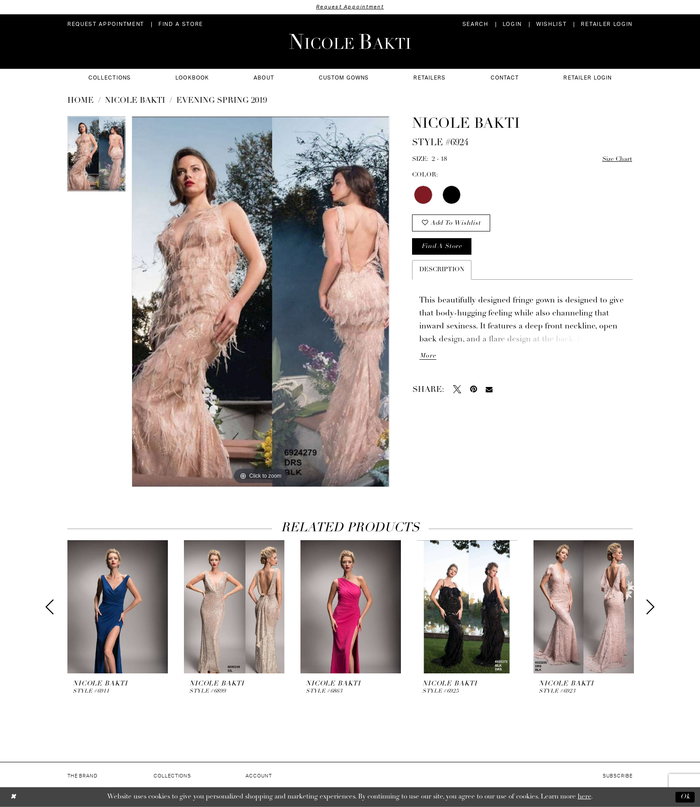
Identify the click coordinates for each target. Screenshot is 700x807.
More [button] (428, 356)
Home (80, 101)
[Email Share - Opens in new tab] (489, 389)
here (584, 797)
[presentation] (117, 607)
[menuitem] (105, 24)
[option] (96, 157)
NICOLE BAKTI (135, 101)
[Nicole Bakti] (350, 41)
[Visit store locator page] (180, 24)
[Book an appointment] (105, 24)
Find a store (441, 246)
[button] (512, 24)
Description (441, 269)
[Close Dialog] (13, 797)
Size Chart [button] (617, 159)
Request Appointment (350, 6)
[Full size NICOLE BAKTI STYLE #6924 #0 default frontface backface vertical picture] (260, 302)
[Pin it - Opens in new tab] (473, 389)
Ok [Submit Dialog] (685, 797)
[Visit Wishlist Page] (551, 24)
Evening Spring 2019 (221, 101)
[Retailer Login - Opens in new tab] (607, 24)
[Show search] (475, 24)
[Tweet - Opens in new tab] (457, 389)
